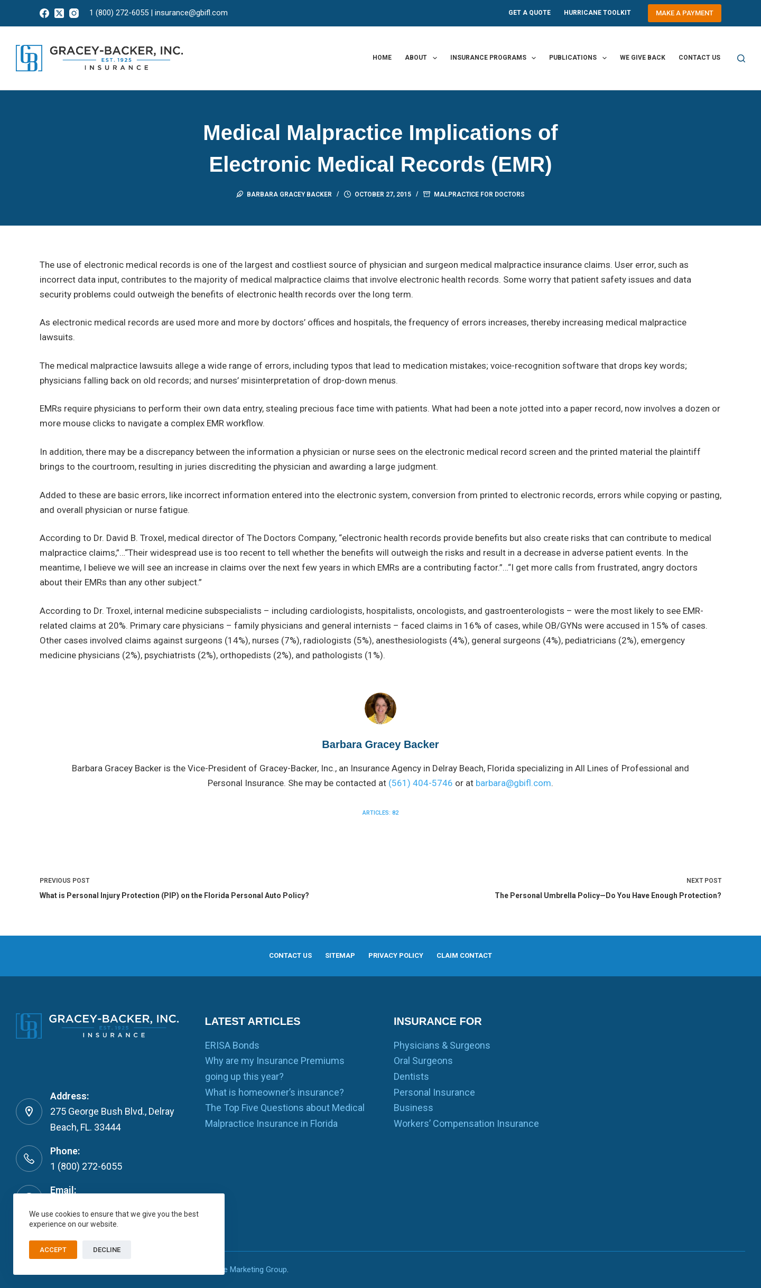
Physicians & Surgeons (442, 1045)
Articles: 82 (380, 812)
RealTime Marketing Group (241, 1269)
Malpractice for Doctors (479, 194)
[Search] (741, 58)
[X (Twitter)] (59, 13)
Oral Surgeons (423, 1060)
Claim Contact (479, 954)
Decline (106, 1250)
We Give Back (642, 57)
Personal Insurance (434, 1092)
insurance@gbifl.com (191, 12)
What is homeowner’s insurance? (274, 1092)
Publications (579, 58)
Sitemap (332, 954)
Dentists (411, 1076)
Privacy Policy (398, 954)
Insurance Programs (495, 58)
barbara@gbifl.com (513, 783)
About (423, 58)
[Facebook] (44, 13)
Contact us (699, 57)
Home (382, 57)
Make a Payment (684, 13)
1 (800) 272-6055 (119, 12)
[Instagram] (74, 13)
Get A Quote (529, 12)
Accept (53, 1250)
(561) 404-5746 (420, 783)
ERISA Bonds (232, 1045)
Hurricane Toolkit (597, 12)
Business (413, 1107)
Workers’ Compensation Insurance (466, 1123)
